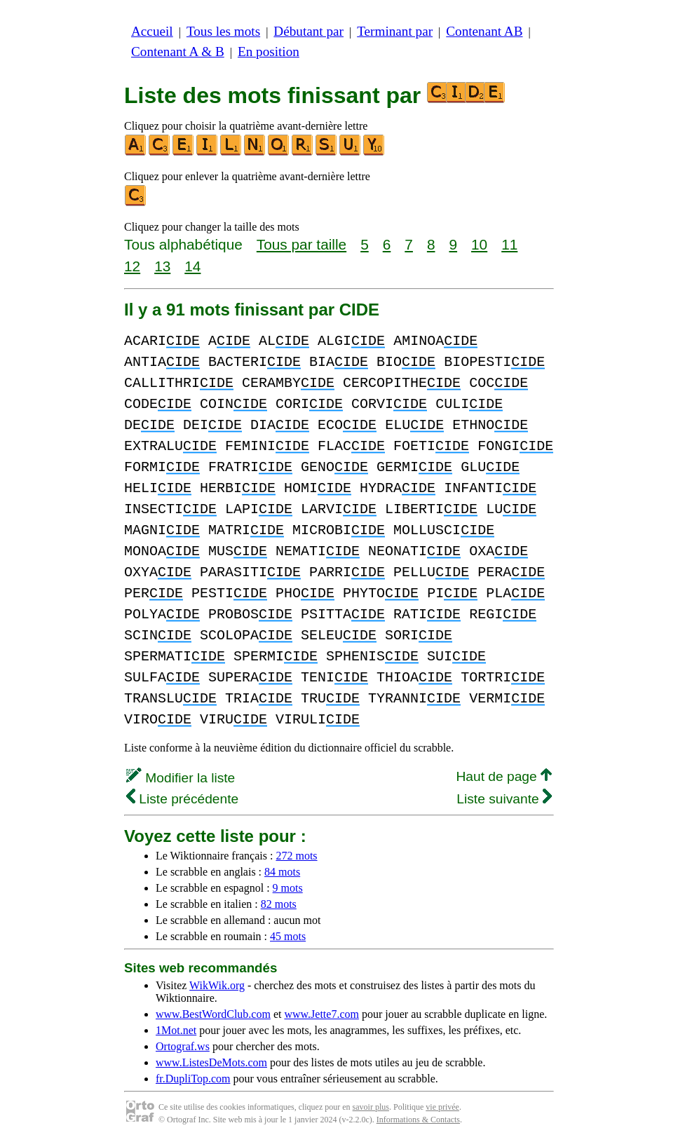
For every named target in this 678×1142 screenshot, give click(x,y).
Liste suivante (504, 798)
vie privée (442, 1107)
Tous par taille (301, 244)
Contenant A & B (177, 51)
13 (162, 266)
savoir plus (371, 1107)
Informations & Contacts (418, 1119)
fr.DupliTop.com (193, 1079)
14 (192, 266)
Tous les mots (223, 31)
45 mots (288, 936)
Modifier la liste (180, 777)
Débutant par (308, 31)
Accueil (152, 31)
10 (479, 244)
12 (132, 266)
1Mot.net (176, 1030)
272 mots (296, 856)
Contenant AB (484, 31)
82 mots (279, 904)
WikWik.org (217, 985)
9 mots (288, 888)
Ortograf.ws (183, 1046)
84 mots (282, 872)
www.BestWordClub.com (213, 1014)
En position (268, 51)
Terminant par (395, 31)
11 (509, 244)
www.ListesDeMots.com (211, 1062)
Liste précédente (182, 798)
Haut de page (504, 776)
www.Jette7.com (321, 1014)
